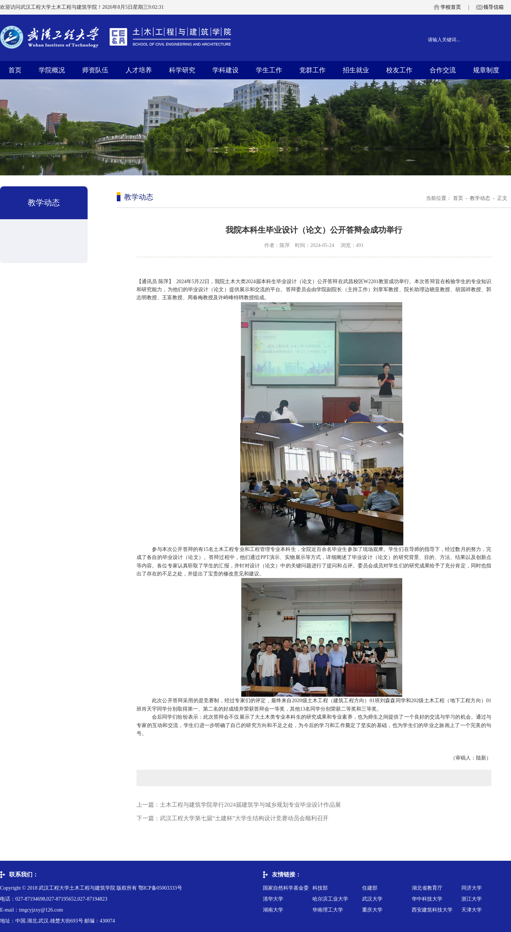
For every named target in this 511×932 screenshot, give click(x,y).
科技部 (320, 888)
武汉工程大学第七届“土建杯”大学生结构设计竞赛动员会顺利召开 (244, 818)
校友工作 (399, 70)
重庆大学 (372, 910)
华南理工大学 (327, 910)
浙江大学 (471, 899)
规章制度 (486, 70)
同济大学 (471, 888)
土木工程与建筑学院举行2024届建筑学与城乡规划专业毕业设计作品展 (250, 805)
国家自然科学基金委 (286, 888)
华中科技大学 (427, 899)
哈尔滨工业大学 (330, 899)
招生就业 (356, 70)
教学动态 (480, 198)
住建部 (369, 888)
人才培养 (139, 70)
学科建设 (225, 70)
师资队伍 (95, 70)
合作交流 (443, 70)
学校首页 (451, 7)
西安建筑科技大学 (432, 910)
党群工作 (312, 70)
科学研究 (182, 70)
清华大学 (273, 899)
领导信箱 (493, 7)
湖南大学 (273, 910)
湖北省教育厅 (427, 888)
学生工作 (269, 70)
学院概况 (52, 70)
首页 (15, 70)
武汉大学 (372, 899)
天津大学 (471, 910)
